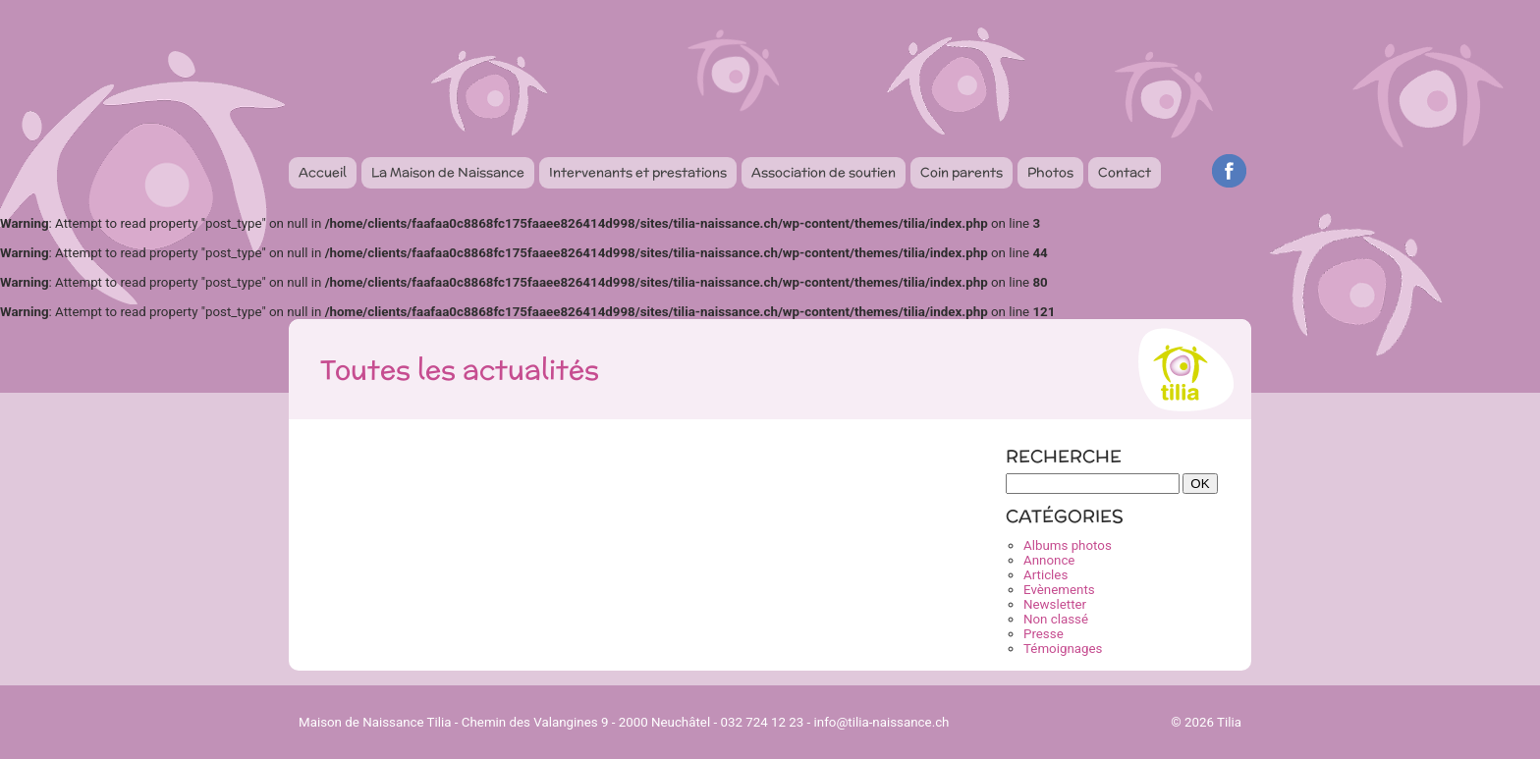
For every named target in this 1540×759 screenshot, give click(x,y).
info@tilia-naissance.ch (882, 722)
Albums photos (1067, 545)
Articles (1045, 575)
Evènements (1059, 589)
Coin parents (961, 172)
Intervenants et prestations (638, 172)
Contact (1124, 172)
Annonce (1048, 560)
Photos (1050, 172)
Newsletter (1054, 604)
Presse (1043, 633)
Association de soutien (823, 172)
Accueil (323, 172)
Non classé (1055, 619)
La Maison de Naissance (447, 172)
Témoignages (1062, 648)
